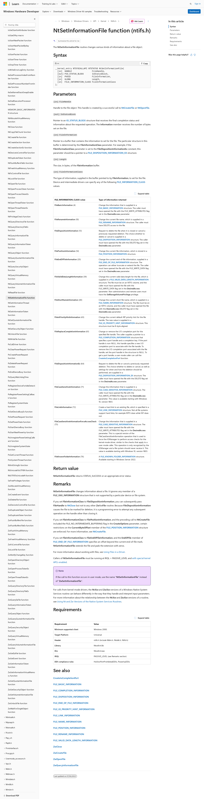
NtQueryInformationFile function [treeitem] (18, 227)
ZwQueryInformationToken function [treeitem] (19, 597)
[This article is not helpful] (194, 55)
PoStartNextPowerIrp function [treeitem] (21, 422)
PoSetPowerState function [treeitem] (19, 412)
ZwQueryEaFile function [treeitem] (18, 590)
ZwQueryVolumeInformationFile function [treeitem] (21, 637)
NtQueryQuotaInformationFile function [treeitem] (21, 250)
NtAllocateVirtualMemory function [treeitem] (19, 110)
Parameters (175, 30)
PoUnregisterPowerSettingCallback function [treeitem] (21, 429)
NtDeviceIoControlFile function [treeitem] (21, 143)
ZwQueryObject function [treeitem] (18, 603)
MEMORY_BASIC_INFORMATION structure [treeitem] (21, 101)
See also (173, 45)
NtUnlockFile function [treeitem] (17, 324)
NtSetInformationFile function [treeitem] (21, 288)
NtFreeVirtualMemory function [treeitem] (21, 158)
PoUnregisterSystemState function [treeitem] (19, 438)
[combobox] (19, 25)
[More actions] (148, 21)
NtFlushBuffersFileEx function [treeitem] (20, 153)
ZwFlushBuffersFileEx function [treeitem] (20, 515)
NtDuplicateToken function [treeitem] (19, 148)
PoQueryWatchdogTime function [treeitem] (18, 369)
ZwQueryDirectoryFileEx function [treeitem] (18, 583)
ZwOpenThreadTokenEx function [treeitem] (18, 569)
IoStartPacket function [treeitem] (17, 44)
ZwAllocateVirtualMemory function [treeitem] (19, 478)
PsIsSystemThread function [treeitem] (19, 450)
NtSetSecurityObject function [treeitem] (21, 319)
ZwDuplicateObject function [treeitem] (20, 500)
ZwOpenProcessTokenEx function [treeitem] (18, 560)
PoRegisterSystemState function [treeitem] (18, 395)
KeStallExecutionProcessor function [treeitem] (19, 93)
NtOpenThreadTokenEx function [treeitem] (18, 200)
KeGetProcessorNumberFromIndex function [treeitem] (21, 76)
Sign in (198, 3)
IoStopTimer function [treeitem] (17, 55)
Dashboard (194, 11)
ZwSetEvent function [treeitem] (17, 648)
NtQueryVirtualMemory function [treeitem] (18, 267)
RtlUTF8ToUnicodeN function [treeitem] (20, 465)
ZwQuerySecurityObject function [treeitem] (18, 619)
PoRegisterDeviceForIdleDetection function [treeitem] (21, 378)
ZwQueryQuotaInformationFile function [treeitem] (21, 611)
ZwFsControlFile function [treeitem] (18, 534)
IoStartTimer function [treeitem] (17, 49)
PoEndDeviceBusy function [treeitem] (19, 362)
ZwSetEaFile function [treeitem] (17, 643)
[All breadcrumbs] (55, 21)
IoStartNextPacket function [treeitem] (19, 30)
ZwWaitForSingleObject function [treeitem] (18, 700)
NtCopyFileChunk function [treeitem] (19, 122)
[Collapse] (35, 19)
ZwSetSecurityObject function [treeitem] (21, 679)
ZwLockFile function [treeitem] (16, 539)
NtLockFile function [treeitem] (16, 168)
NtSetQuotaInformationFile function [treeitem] (19, 312)
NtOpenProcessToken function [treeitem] (21, 179)
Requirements (176, 41)
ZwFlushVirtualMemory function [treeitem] (18, 522)
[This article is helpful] (191, 55)
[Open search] (191, 3)
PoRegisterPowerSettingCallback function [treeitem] (21, 386)
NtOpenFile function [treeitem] (17, 174)
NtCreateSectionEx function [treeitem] (20, 137)
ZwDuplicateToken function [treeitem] (20, 505)
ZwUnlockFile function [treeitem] (17, 693)
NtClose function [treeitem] (15, 117)
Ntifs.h (113, 21)
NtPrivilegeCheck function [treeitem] (19, 206)
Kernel (103, 21)
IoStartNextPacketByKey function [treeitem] (18, 38)
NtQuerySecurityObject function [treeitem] (18, 258)
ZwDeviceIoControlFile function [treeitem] (21, 495)
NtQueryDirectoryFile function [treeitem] (21, 212)
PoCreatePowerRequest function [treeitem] (18, 347)
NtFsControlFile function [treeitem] (18, 163)
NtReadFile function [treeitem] (16, 282)
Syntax (173, 26)
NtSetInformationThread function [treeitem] (18, 295)
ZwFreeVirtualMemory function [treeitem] (21, 529)
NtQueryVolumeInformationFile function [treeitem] (21, 276)
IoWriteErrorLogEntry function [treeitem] (21, 60)
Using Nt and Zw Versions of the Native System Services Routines (89, 601)
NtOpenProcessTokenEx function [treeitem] (18, 186)
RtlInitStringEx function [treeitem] (18, 455)
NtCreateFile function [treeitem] (17, 127)
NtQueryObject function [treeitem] (18, 243)
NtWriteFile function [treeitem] (16, 329)
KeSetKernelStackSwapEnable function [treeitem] (20, 84)
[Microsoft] (5, 4)
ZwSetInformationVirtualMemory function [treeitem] (21, 664)
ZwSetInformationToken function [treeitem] (18, 656)
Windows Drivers (81, 21)
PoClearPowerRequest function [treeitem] (21, 339)
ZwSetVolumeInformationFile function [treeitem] (20, 687)
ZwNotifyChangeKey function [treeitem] (20, 545)
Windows (65, 21)
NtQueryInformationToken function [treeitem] (19, 236)
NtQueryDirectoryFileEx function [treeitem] (18, 219)
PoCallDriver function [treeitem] (17, 334)
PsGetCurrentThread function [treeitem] (20, 445)
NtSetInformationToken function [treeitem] (18, 303)
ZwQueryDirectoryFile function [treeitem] (21, 576)
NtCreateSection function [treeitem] (19, 132)
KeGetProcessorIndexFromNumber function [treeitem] (21, 67)
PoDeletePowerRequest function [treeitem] (18, 355)
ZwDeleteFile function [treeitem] (17, 489)
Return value (175, 34)
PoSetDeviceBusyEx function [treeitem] (20, 401)
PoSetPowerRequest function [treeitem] (20, 407)
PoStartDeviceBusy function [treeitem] (20, 417)
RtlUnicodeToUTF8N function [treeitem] (20, 460)
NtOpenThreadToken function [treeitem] (21, 193)
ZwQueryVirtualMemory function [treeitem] (18, 628)
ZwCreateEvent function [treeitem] (18, 484)
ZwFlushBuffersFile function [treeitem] (20, 510)
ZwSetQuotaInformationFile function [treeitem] (20, 673)
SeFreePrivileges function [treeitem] (19, 470)
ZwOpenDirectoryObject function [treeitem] (18, 552)
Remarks (173, 37)
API (94, 21)
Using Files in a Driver (114, 551)
